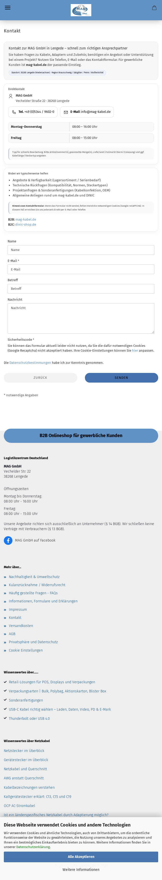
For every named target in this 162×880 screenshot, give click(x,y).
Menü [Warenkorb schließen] (7, 7)
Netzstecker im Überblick (24, 751)
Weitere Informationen (81, 870)
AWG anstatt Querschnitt (24, 778)
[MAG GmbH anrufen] (32, 112)
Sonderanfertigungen (26, 700)
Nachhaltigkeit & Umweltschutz (34, 577)
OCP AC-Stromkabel (19, 806)
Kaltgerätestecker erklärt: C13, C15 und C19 (37, 797)
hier (135, 350)
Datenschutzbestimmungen (30, 363)
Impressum (18, 609)
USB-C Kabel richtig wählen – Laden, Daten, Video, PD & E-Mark (60, 709)
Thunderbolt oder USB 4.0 (29, 718)
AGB (12, 634)
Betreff (13, 280)
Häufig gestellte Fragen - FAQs (33, 593)
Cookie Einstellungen (26, 650)
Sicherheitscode (20, 340)
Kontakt (15, 618)
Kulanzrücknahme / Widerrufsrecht (37, 585)
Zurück (40, 378)
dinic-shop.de (25, 224)
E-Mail (13, 261)
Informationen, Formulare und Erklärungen (43, 601)
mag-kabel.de (26, 219)
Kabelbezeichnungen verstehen (29, 787)
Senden (121, 378)
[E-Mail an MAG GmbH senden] (87, 112)
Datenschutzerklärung (33, 847)
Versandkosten (21, 626)
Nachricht (15, 299)
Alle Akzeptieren (81, 857)
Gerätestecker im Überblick (26, 760)
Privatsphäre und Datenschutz (33, 642)
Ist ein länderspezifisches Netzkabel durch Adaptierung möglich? (56, 815)
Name (12, 241)
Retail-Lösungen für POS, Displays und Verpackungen (52, 682)
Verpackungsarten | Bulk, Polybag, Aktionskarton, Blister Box (57, 691)
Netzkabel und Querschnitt (25, 769)
